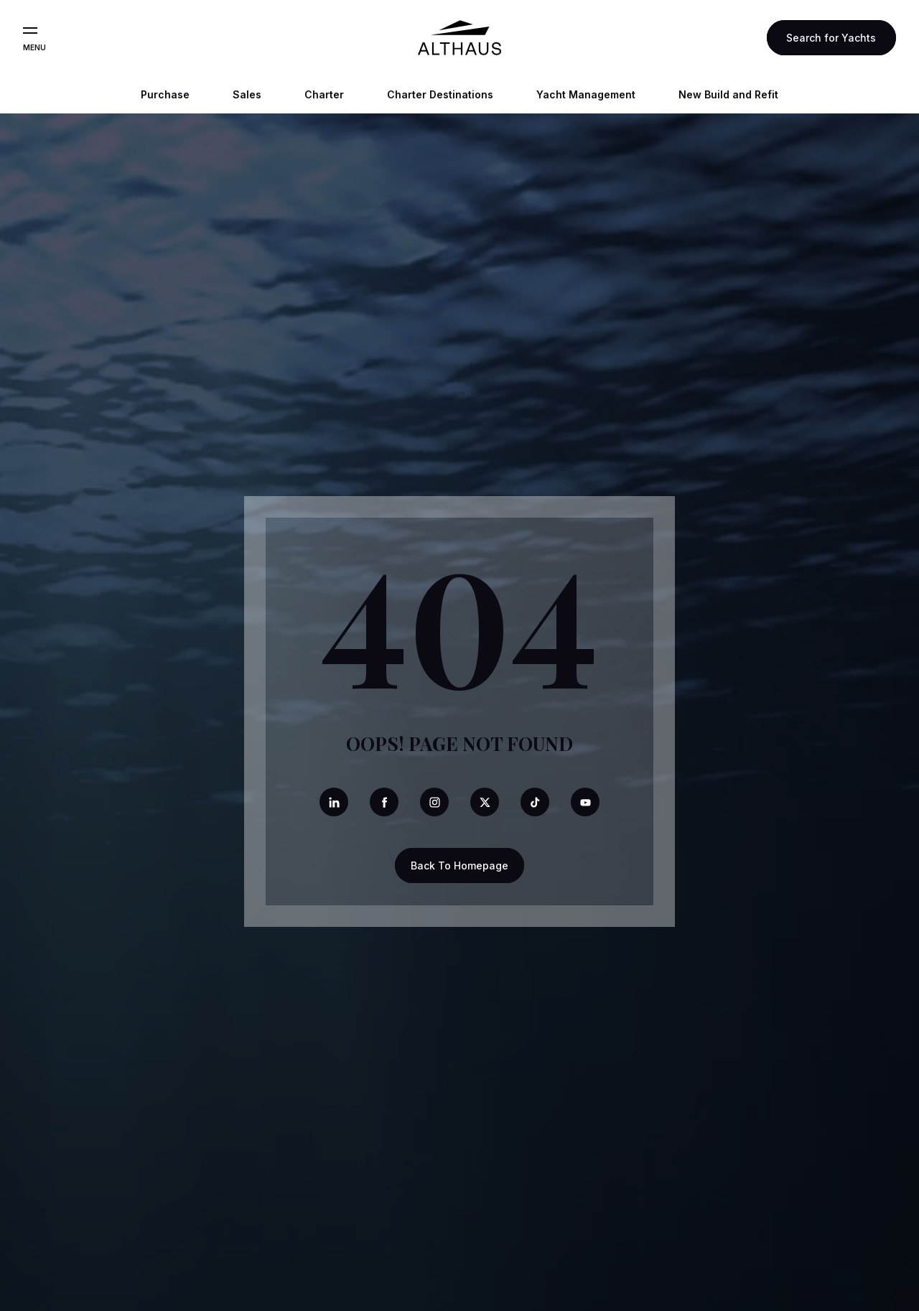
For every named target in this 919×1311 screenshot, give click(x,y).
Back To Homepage (459, 865)
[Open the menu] (30, 31)
